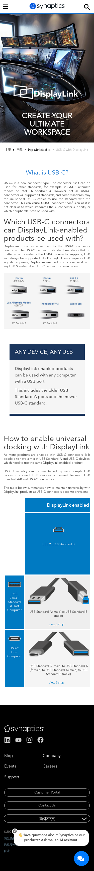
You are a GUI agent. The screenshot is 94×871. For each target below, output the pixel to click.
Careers (50, 766)
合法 (7, 851)
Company (52, 755)
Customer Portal (47, 792)
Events (10, 766)
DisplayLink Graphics (39, 150)
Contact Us (47, 805)
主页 (8, 150)
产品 (20, 150)
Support (11, 776)
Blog (8, 755)
